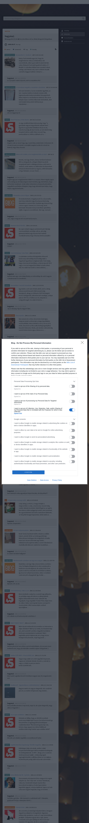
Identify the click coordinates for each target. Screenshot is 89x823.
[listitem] (44, 381)
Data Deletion (32, 480)
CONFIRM (28, 472)
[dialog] (44, 411)
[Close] (83, 343)
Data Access (44, 480)
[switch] (72, 386)
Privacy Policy (57, 480)
